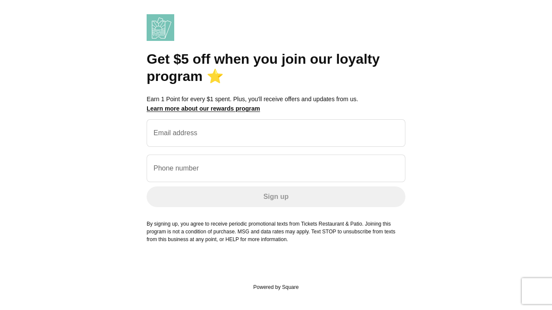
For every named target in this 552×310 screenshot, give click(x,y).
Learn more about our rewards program (203, 108)
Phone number (176, 168)
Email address (175, 132)
